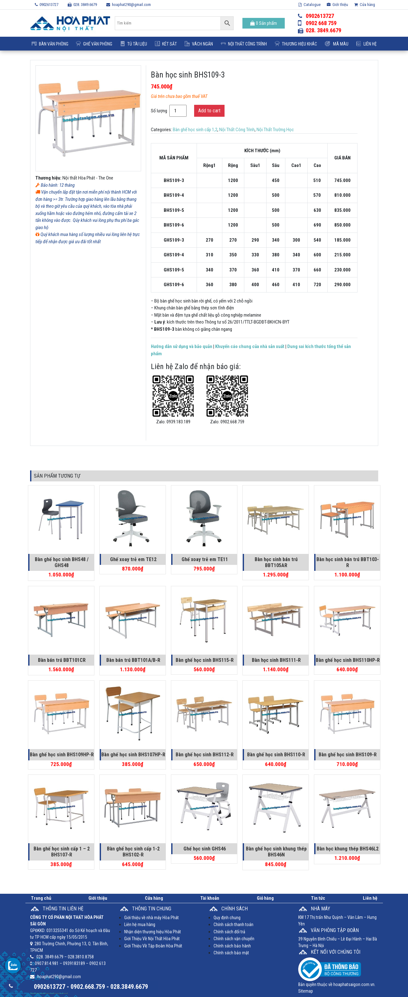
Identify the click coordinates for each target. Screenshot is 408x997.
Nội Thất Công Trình (244, 43)
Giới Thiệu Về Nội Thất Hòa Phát (152, 938)
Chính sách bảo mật (231, 952)
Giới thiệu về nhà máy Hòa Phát (151, 917)
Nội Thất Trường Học (275, 129)
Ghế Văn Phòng (94, 43)
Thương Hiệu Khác (296, 43)
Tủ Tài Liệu (133, 43)
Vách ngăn (199, 43)
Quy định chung (227, 917)
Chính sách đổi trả (229, 931)
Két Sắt (166, 43)
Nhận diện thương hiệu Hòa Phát (152, 931)
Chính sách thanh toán (233, 924)
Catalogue (310, 4)
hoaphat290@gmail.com (128, 4)
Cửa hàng (364, 4)
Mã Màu (336, 43)
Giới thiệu (337, 4)
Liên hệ (366, 43)
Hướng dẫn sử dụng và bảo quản (181, 346)
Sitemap (305, 991)
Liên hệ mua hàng (139, 924)
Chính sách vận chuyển (234, 938)
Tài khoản (209, 898)
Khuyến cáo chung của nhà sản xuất (249, 346)
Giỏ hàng (265, 898)
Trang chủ (41, 898)
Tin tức (318, 898)
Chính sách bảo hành (232, 945)
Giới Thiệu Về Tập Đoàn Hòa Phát (153, 945)
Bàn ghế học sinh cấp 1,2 (195, 129)
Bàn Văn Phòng (50, 43)
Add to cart (209, 111)
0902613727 (46, 4)
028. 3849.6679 (82, 4)
